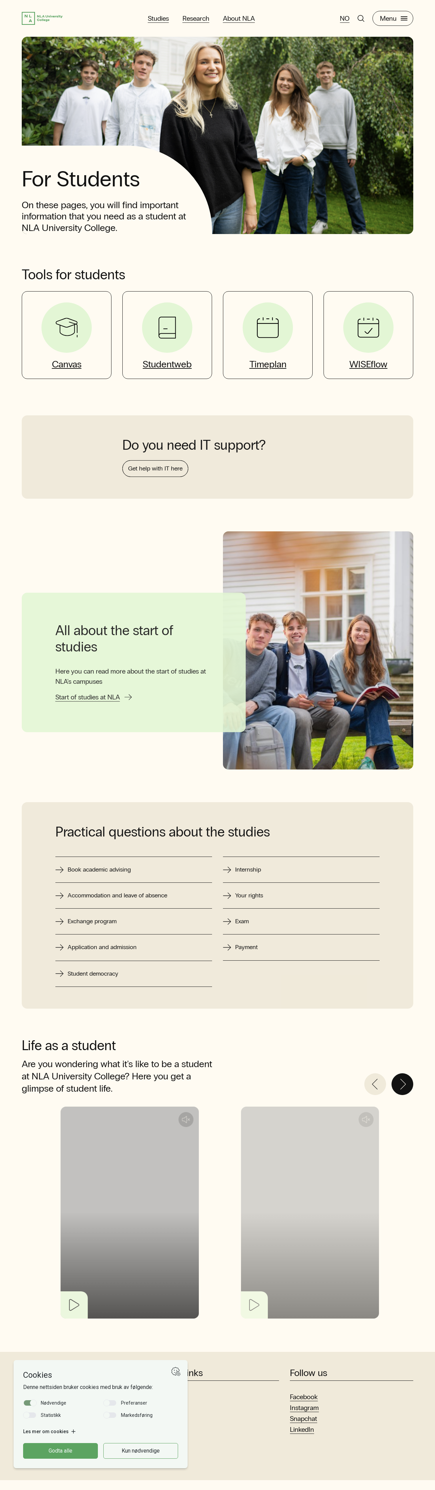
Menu (393, 20)
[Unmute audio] (216, 1129)
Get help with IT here (160, 498)
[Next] (402, 1094)
